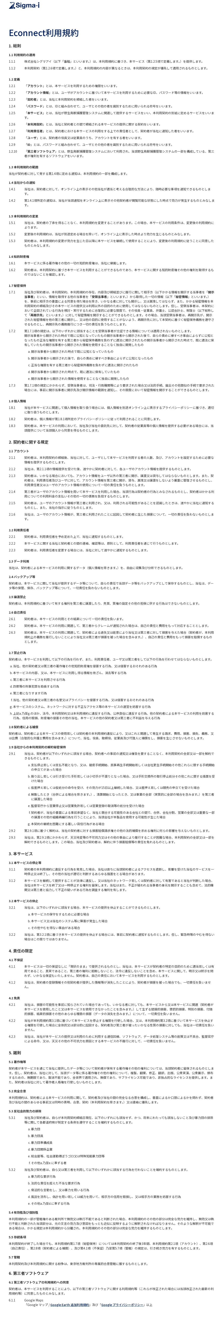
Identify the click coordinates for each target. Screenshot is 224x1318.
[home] (24, 5)
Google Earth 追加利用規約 (69, 1305)
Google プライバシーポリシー (122, 1305)
